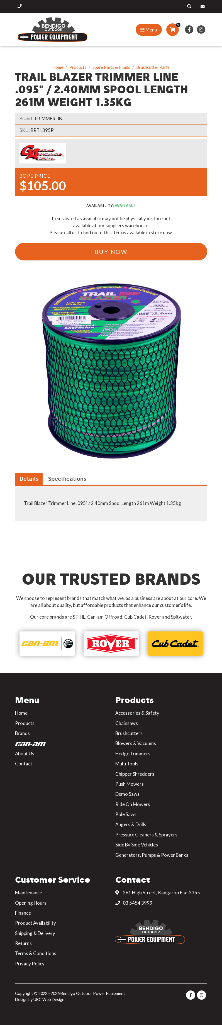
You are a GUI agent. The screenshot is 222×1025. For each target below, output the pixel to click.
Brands (22, 733)
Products (77, 67)
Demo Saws (127, 794)
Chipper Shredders (134, 774)
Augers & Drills (130, 824)
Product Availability (35, 923)
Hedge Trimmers (132, 753)
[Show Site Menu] (149, 30)
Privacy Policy (30, 964)
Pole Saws (125, 814)
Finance (23, 913)
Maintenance (28, 892)
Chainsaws (126, 723)
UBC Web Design (48, 999)
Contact (23, 764)
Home (57, 67)
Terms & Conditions (35, 953)
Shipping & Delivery (35, 933)
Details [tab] (28, 478)
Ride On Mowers (132, 804)
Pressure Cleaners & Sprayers (146, 835)
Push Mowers (129, 784)
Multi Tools (126, 764)
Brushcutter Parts (153, 67)
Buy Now (111, 251)
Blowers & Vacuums (135, 743)
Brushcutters (129, 733)
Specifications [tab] (67, 478)
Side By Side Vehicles (136, 845)
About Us (24, 753)
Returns (23, 943)
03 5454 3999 (133, 903)
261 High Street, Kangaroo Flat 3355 (157, 892)
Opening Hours (31, 903)
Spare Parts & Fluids (111, 67)
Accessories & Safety (137, 713)
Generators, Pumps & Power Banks (151, 855)
